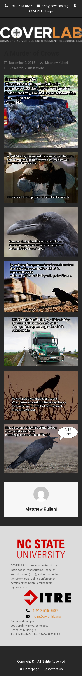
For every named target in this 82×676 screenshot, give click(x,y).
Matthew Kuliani (56, 63)
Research (16, 68)
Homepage (29, 669)
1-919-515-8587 (20, 6)
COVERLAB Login (41, 11)
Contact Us (53, 669)
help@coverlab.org (55, 6)
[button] (79, 33)
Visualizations (35, 68)
